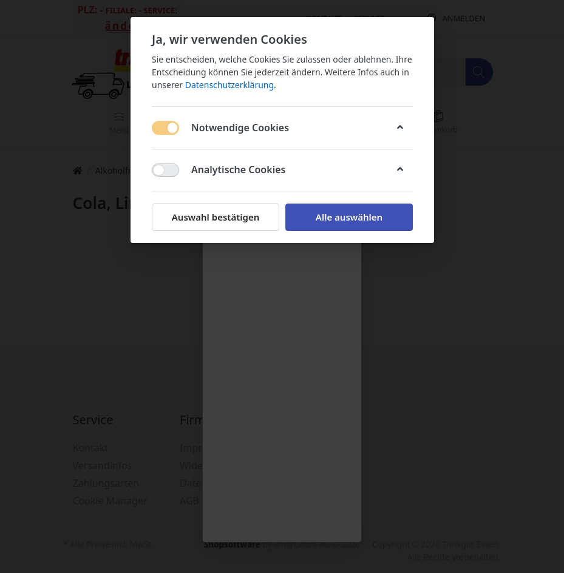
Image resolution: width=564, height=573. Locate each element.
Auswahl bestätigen (215, 217)
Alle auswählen (348, 217)
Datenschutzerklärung (229, 85)
